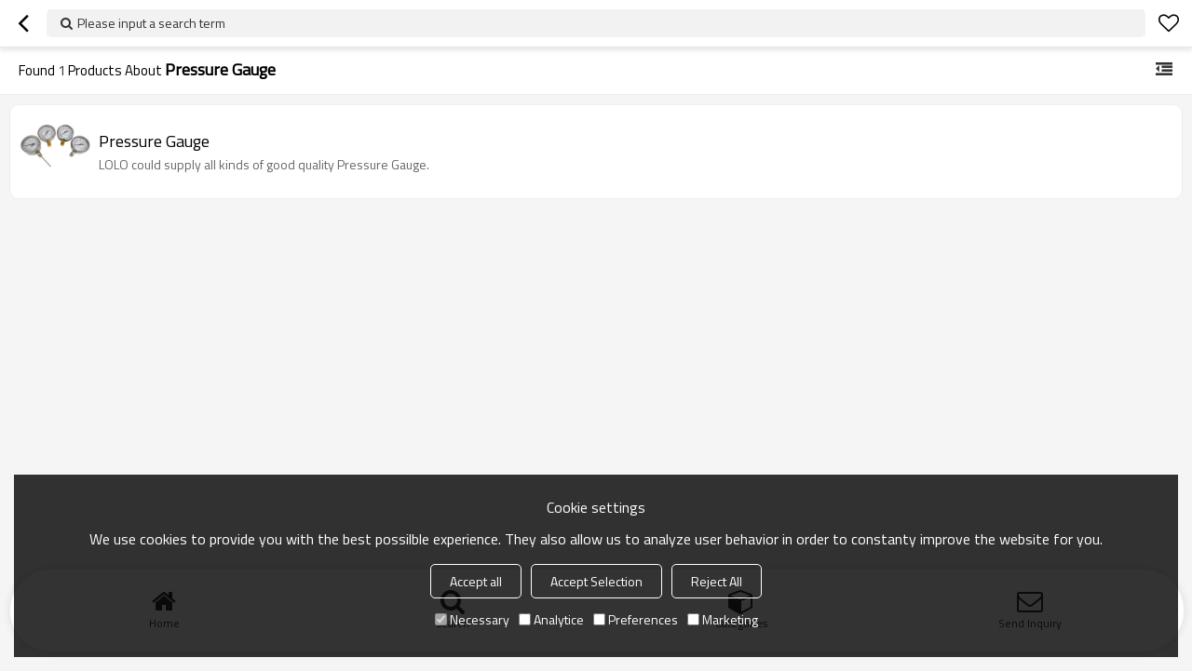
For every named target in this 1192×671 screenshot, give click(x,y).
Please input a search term (151, 23)
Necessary (472, 619)
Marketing (722, 619)
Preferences (635, 619)
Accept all (476, 581)
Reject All (716, 581)
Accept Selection (596, 581)
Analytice (551, 619)
